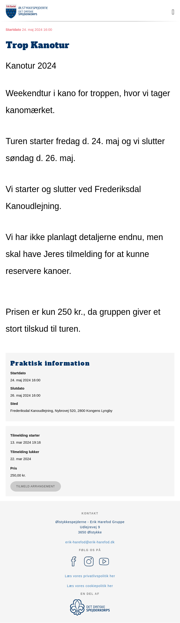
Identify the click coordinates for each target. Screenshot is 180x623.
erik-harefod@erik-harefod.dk (90, 542)
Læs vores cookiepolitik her (90, 586)
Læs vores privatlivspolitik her (90, 576)
